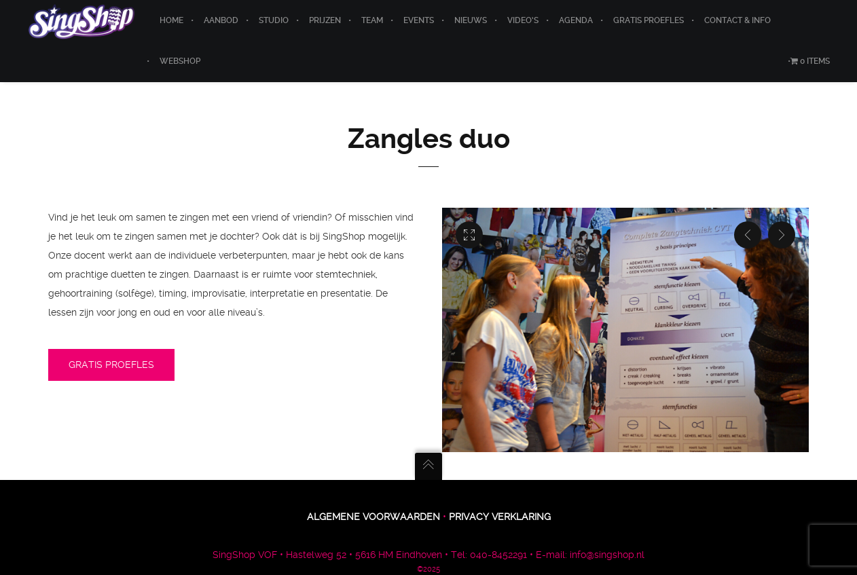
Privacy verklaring (500, 516)
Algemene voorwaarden (373, 516)
